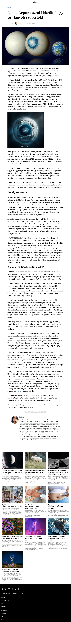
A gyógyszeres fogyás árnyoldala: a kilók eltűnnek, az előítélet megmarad (58, 506)
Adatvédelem (5, 600)
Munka (3, 616)
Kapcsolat (4, 606)
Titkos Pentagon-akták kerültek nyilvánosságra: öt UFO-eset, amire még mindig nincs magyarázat (58, 472)
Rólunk (3, 597)
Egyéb (9, 7)
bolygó (20, 391)
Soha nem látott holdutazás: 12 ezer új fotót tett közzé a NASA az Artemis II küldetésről (12, 472)
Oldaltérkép (4, 610)
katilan (19, 23)
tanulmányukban (27, 185)
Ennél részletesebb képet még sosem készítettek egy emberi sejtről (12, 537)
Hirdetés (3, 619)
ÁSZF (2, 603)
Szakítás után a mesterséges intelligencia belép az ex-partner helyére (34, 538)
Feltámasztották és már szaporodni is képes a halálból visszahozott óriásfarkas (35, 472)
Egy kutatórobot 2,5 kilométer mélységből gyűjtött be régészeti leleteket (57, 538)
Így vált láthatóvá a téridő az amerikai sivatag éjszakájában (10, 570)
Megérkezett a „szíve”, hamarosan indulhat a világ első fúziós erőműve (12, 505)
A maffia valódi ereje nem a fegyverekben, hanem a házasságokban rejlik (33, 506)
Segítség (3, 613)
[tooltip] (26, 412)
